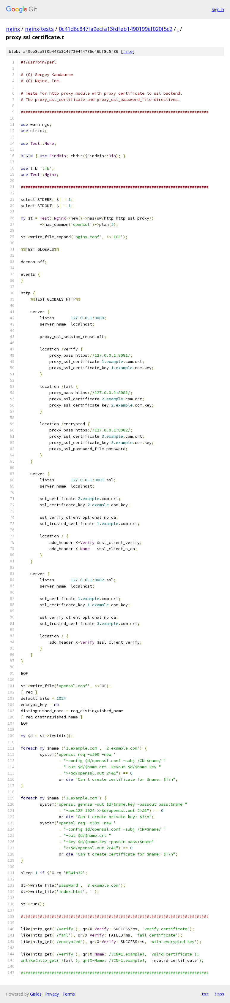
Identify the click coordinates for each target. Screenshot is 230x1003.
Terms (68, 994)
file (128, 51)
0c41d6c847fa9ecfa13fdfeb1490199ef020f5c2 (115, 28)
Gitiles (36, 994)
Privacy (52, 994)
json (219, 993)
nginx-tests (39, 28)
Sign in (218, 9)
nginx (13, 28)
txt (205, 993)
